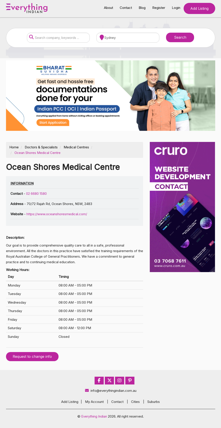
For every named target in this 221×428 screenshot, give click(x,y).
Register (158, 8)
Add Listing (199, 8)
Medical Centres (76, 147)
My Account (94, 402)
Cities (135, 402)
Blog (142, 8)
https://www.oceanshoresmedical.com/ (56, 214)
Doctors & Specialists (41, 147)
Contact (126, 8)
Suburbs (153, 402)
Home (14, 147)
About (108, 8)
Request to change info (32, 356)
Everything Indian (94, 416)
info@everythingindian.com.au (110, 390)
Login (176, 8)
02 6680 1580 (36, 193)
